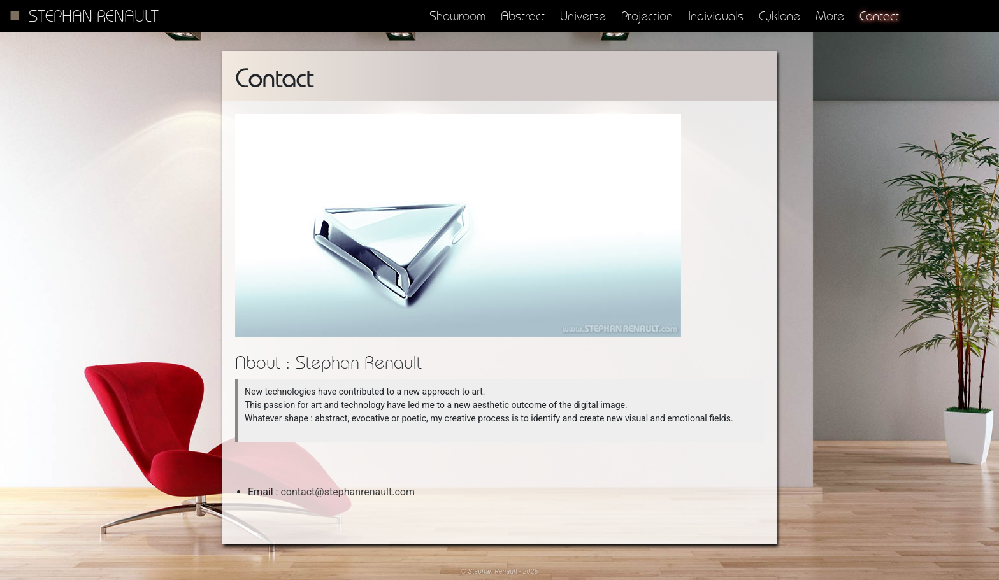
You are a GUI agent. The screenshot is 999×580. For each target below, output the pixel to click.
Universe (583, 16)
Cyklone (779, 16)
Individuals (716, 16)
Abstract (523, 16)
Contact (879, 16)
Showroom (457, 16)
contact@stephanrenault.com (347, 492)
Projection (647, 16)
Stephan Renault (94, 15)
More (830, 16)
